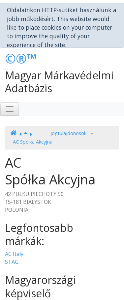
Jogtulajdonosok (68, 114)
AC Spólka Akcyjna (32, 123)
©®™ (21, 40)
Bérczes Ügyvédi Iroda (32, 287)
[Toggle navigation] (9, 89)
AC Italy (14, 235)
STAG (11, 243)
